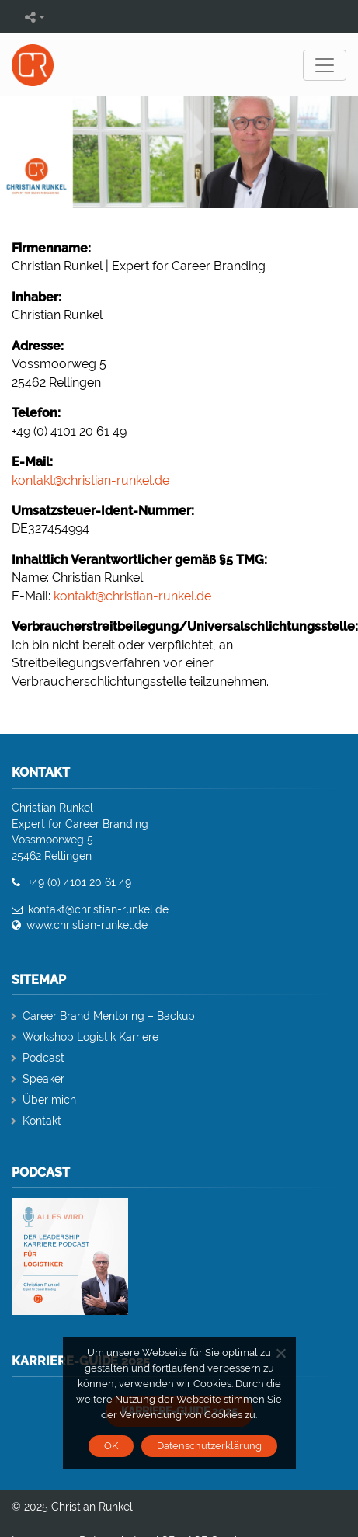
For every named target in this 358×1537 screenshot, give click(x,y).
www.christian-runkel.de (87, 925)
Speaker (43, 1078)
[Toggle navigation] (324, 65)
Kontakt (42, 1120)
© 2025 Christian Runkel (72, 1506)
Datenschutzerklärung (209, 1446)
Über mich (49, 1099)
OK (111, 1446)
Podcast (43, 1057)
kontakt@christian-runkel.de (90, 480)
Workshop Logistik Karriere (90, 1036)
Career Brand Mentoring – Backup (109, 1015)
